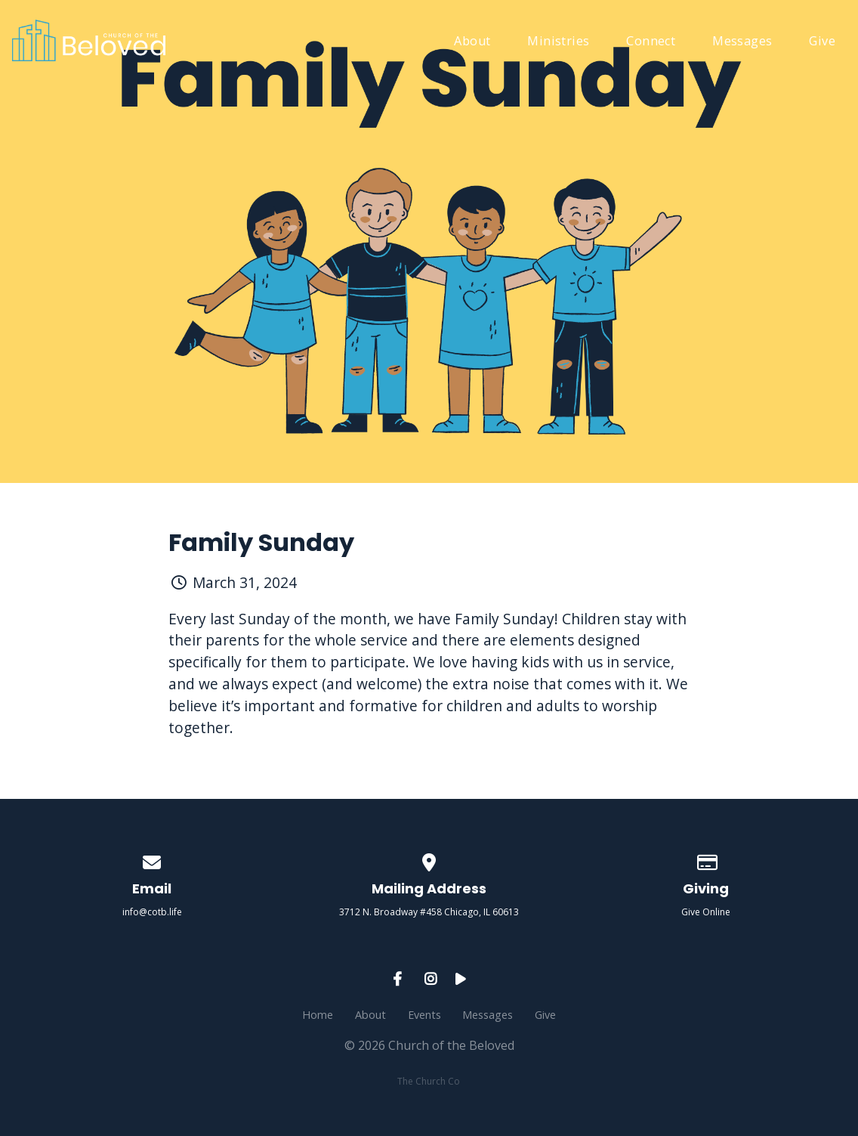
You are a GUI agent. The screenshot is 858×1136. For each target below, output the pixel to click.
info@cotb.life (152, 911)
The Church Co (428, 1081)
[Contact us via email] (152, 859)
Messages (742, 42)
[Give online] (706, 859)
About (472, 42)
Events (424, 1015)
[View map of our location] (429, 859)
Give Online (705, 911)
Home (317, 1015)
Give (822, 42)
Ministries (558, 42)
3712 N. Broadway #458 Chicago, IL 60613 (429, 911)
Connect (650, 42)
